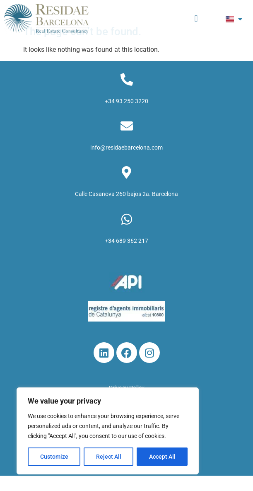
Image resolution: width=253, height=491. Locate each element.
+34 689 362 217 (126, 256)
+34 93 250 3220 (126, 116)
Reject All (108, 456)
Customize (54, 456)
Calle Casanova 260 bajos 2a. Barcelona (126, 209)
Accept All (162, 456)
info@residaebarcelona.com (126, 163)
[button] (196, 19)
